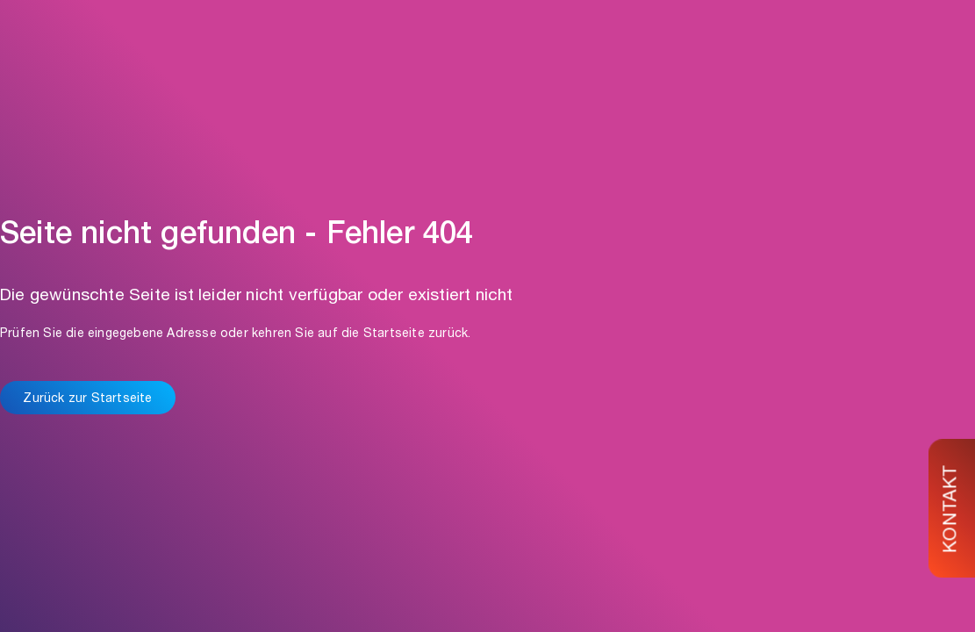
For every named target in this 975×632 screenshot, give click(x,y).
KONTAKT (952, 508)
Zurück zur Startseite (87, 399)
